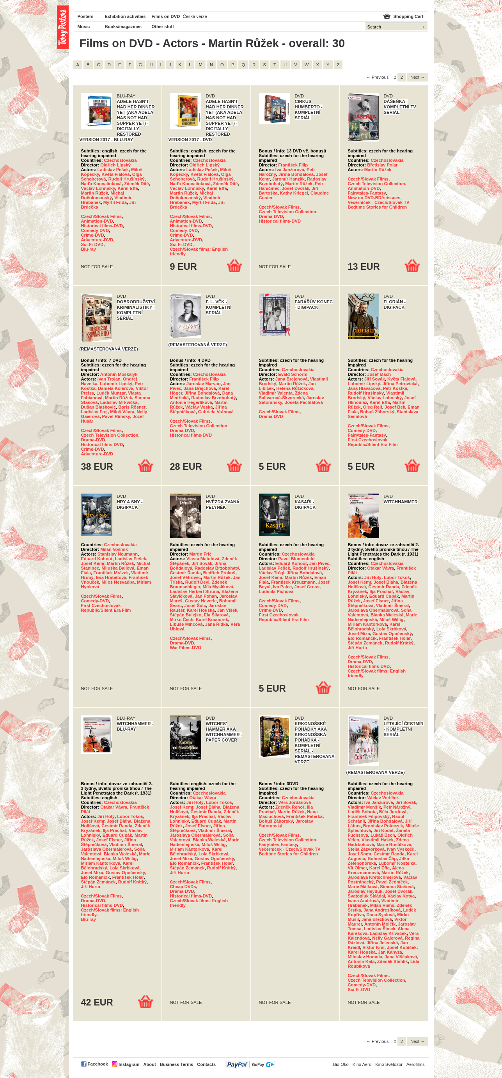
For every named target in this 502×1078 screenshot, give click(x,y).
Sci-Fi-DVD (92, 244)
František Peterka (304, 816)
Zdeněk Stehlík (392, 961)
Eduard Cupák (384, 596)
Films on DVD (166, 16)
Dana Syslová (380, 914)
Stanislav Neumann (118, 554)
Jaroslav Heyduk (365, 891)
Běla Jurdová (392, 811)
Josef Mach (379, 374)
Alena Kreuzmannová (376, 870)
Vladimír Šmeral (392, 605)
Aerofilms (415, 1064)
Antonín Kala (361, 961)
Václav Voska (199, 407)
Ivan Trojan (109, 379)
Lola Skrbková (391, 629)
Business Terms (176, 1064)
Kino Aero (362, 1064)
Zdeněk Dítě (136, 183)
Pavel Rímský (116, 416)
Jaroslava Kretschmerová (374, 877)
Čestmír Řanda (185, 572)
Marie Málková (363, 886)
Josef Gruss (306, 586)
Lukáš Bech (383, 835)
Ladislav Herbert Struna (194, 591)
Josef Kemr (93, 563)
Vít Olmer (357, 868)
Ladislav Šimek (380, 928)
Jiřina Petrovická (400, 383)
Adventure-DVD (97, 239)
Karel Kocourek (212, 619)
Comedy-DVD (95, 230)
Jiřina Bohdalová (296, 174)
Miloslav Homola (365, 956)
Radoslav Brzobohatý (213, 397)
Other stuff (163, 26)
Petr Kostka (395, 388)
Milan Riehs (382, 905)
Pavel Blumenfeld (296, 558)
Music (84, 26)
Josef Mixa (359, 633)
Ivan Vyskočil (400, 849)
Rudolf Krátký (399, 643)
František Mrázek (111, 572)
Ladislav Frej (94, 411)
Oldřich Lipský (115, 165)
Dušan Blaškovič (98, 407)
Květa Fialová (115, 174)
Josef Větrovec (185, 577)
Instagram (129, 1064)
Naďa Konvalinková (101, 183)
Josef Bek (395, 407)
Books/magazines (123, 26)
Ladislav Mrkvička (119, 402)
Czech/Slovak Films (101, 216)
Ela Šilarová (216, 614)
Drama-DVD (271, 216)
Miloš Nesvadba (118, 582)
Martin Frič (200, 554)
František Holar (395, 638)
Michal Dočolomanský (102, 195)
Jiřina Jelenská (382, 942)
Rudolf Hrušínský (126, 179)
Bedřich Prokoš (219, 572)
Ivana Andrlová (363, 900)
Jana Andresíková (382, 910)
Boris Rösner (131, 407)
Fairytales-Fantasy (367, 193)
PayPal (250, 1064)
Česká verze (195, 16)
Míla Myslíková (217, 586)
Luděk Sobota (362, 811)
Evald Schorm (292, 374)
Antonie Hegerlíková (191, 402)
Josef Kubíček (402, 947)
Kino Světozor (389, 1064)
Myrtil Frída (115, 202)
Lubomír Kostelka (396, 863)
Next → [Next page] (417, 77)
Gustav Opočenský (392, 633)
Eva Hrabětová (111, 577)
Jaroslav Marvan (203, 383)
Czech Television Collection (287, 211)
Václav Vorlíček (383, 797)
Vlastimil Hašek (378, 839)
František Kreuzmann (293, 582)
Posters (86, 16)
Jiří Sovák (374, 379)
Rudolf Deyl (197, 582)
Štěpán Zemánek (365, 643)
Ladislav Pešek (113, 169)
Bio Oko (341, 1064)
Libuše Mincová (186, 624)
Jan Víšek (227, 610)
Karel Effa (127, 188)
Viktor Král (373, 947)
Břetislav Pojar (382, 165)
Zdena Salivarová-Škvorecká (283, 395)
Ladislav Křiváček (388, 933)
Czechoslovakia (120, 160)
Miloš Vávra (122, 411)
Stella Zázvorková (366, 849)
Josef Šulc (195, 605)
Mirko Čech (181, 619)
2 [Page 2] (402, 77)
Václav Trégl (271, 572)
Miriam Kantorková (367, 624)
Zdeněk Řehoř (290, 807)
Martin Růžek (94, 193)
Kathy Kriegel (294, 193)
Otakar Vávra (380, 568)
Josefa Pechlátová (304, 402)
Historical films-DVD (102, 225)
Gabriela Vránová (216, 411)
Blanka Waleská (387, 614)
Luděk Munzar (111, 393)
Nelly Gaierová (387, 938)
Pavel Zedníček (392, 882)
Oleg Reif (372, 407)
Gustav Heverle (200, 600)
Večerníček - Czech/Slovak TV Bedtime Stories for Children (379, 204)
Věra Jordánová (294, 802)
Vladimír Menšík (364, 807)
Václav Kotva (401, 896)
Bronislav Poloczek (383, 825)
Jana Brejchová (200, 388)
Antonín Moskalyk (119, 374)
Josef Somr (359, 853)
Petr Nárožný (396, 807)
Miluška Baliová (117, 568)
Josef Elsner (376, 600)
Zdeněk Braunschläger (198, 584)
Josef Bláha (386, 582)
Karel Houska (201, 610)
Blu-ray (88, 249)
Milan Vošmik (114, 549)
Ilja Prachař (381, 591)
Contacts (206, 1064)
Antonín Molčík (380, 924)
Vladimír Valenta (276, 393)
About (149, 1064)
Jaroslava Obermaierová (373, 610)
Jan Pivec (319, 563)
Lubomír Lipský (116, 383)
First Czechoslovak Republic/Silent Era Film (373, 442)
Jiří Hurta (357, 647)
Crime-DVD (92, 235)
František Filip (293, 165)
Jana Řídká (216, 624)
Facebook (98, 1064)
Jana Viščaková (401, 956)
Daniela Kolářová (115, 388)
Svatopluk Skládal (366, 896)
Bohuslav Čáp (382, 858)
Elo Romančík (362, 638)
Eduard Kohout (97, 558)
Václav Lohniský (98, 188)
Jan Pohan (206, 596)
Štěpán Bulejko (186, 614)
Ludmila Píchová (276, 591)
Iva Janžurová (289, 169)
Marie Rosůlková (393, 844)
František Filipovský (369, 816)
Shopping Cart (408, 16)
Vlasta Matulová (203, 558)
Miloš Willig (391, 619)
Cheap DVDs (183, 886)
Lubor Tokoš (397, 577)
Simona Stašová (396, 886)
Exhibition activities (125, 16)
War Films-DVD (185, 647)
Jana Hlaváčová (364, 388)
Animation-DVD (97, 221)
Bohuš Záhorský (377, 411)
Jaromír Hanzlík (288, 179)
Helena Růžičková (294, 388)
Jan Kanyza (390, 952)
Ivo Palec (282, 586)
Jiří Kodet (383, 830)
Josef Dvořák (295, 188)
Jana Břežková (376, 919)
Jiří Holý (372, 577)
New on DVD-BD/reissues (374, 197)
